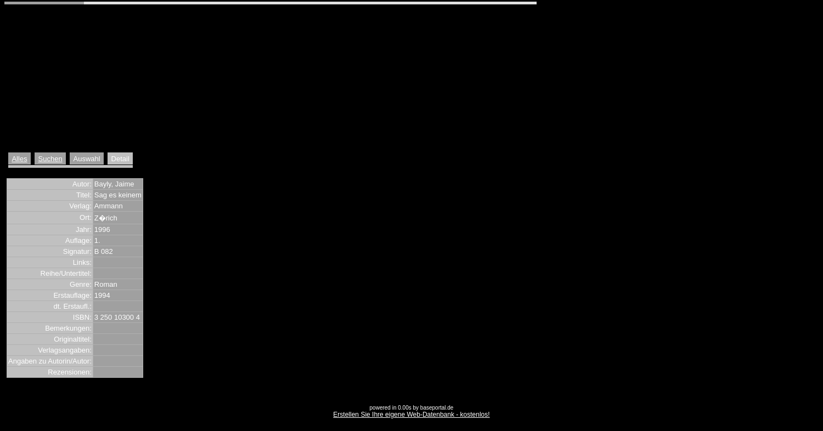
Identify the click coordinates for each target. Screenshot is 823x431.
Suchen (50, 159)
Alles (19, 159)
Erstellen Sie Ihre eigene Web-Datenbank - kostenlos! (411, 414)
